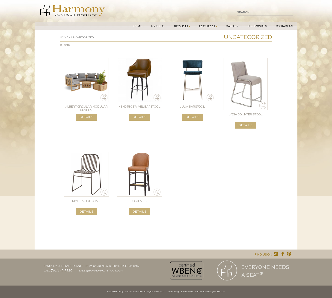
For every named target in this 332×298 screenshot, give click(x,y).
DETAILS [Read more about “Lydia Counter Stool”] (245, 125)
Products (181, 26)
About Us (157, 26)
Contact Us (284, 26)
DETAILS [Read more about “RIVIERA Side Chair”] (86, 211)
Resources (207, 26)
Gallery (232, 26)
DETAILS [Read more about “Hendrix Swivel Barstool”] (139, 117)
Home (137, 26)
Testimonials (257, 26)
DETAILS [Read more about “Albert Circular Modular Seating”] (86, 117)
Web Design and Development (183, 291)
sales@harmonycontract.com (101, 270)
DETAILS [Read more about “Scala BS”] (139, 211)
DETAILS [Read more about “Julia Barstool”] (192, 117)
